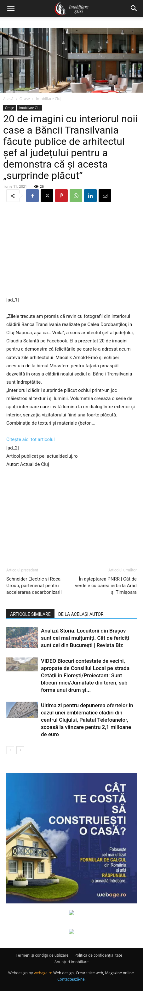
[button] (11, 8)
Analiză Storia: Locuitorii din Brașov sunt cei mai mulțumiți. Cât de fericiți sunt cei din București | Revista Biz (85, 637)
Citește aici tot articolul (30, 439)
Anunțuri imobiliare (71, 962)
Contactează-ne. (71, 979)
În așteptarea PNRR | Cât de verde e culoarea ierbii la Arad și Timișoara (106, 585)
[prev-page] (10, 750)
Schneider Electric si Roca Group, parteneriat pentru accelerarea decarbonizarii (34, 585)
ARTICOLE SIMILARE (30, 614)
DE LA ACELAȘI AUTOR (81, 614)
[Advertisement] (71, 249)
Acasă (8, 98)
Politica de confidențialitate (98, 955)
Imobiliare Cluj (48, 98)
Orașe (25, 98)
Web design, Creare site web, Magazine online (93, 973)
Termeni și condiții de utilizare (42, 955)
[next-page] (20, 750)
